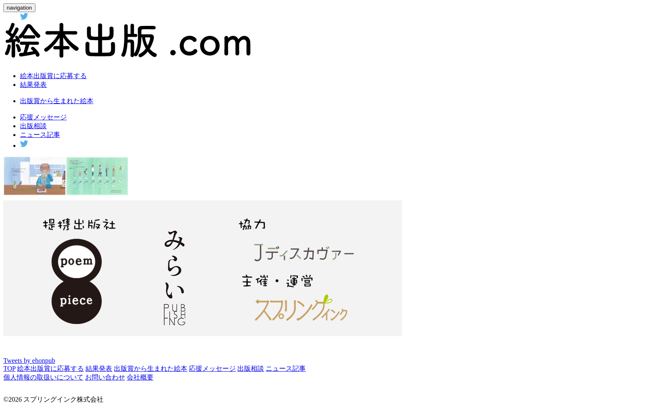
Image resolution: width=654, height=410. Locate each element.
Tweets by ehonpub (29, 360)
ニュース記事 (40, 134)
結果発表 (33, 84)
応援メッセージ (43, 117)
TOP (9, 368)
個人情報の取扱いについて (43, 377)
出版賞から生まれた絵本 (56, 100)
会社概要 (140, 377)
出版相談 (33, 125)
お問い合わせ (105, 377)
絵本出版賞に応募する (53, 75)
